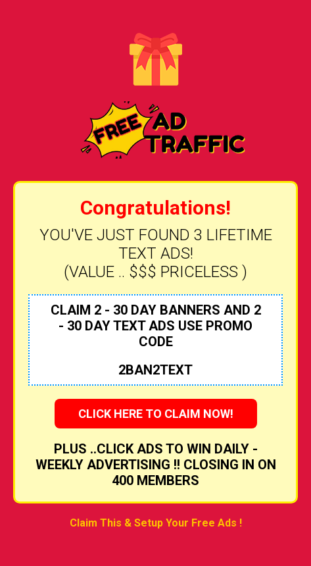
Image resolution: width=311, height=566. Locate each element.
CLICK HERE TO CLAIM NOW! (155, 414)
